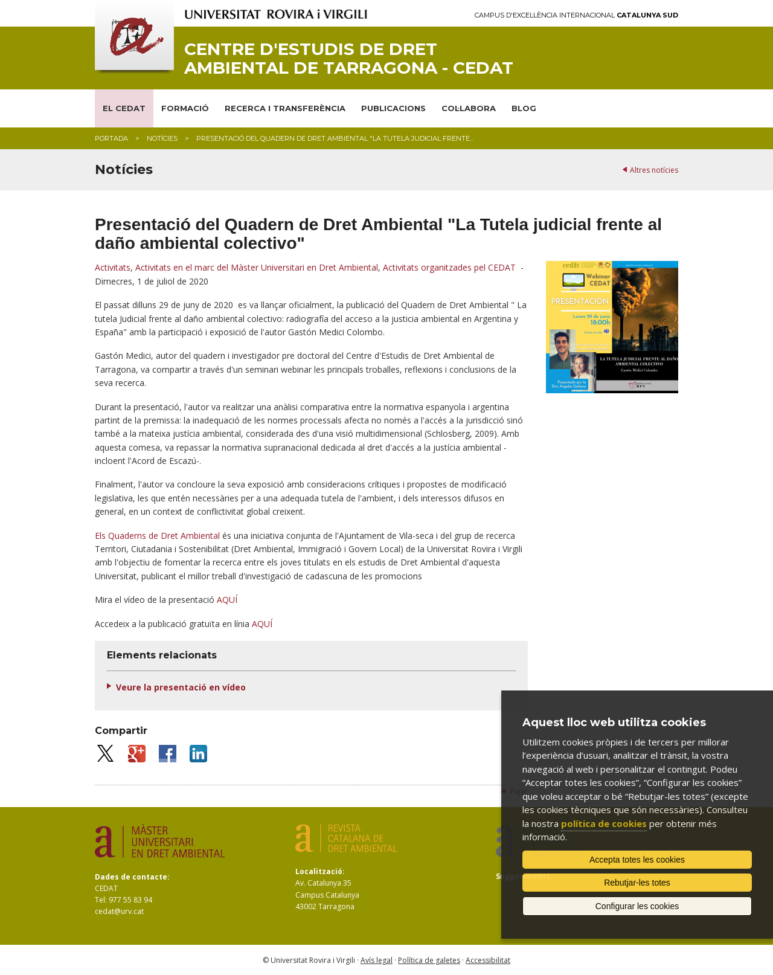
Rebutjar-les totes (637, 882)
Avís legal (377, 960)
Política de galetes (429, 960)
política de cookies (604, 823)
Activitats (112, 267)
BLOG (524, 108)
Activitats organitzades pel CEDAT (449, 267)
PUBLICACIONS (393, 108)
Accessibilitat (488, 960)
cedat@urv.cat (119, 911)
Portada (111, 138)
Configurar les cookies (637, 906)
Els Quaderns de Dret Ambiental (157, 535)
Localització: (320, 871)
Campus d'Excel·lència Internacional (576, 15)
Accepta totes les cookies (637, 859)
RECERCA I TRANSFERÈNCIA (285, 108)
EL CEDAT (124, 108)
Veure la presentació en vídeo (181, 687)
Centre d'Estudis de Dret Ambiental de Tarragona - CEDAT (348, 58)
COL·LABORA (468, 108)
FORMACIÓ (185, 108)
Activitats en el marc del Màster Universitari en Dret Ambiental (256, 267)
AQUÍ (227, 599)
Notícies (162, 138)
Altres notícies (654, 170)
